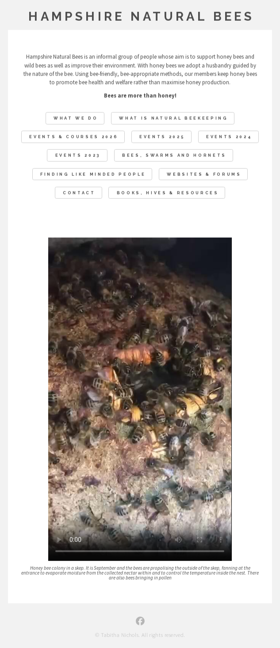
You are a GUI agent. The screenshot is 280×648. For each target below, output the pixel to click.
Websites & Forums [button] (204, 174)
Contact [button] (79, 192)
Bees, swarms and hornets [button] (174, 155)
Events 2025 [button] (162, 137)
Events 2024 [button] (229, 137)
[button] (140, 621)
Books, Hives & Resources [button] (168, 192)
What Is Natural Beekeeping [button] (173, 118)
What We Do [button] (76, 118)
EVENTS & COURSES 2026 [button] (73, 137)
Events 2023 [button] (78, 155)
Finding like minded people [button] (93, 174)
